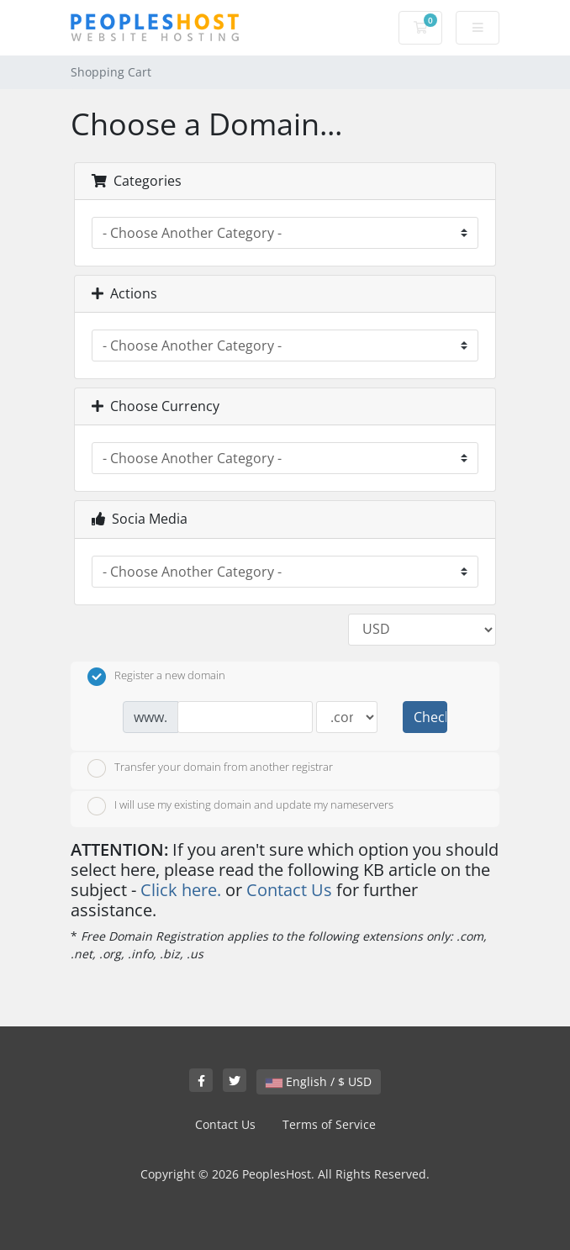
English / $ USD (319, 1081)
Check (430, 717)
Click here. (180, 889)
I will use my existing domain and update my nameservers (240, 806)
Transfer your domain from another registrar (210, 768)
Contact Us (289, 889)
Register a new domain (156, 676)
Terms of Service (329, 1124)
